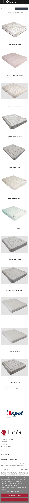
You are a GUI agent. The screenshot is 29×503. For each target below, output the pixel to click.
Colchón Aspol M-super (14, 136)
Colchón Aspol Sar (14, 351)
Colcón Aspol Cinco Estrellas (14, 75)
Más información (5, 491)
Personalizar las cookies (17, 491)
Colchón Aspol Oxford (14, 44)
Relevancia (7, 9)
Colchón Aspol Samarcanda (14, 290)
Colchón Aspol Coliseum (14, 106)
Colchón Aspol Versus (14, 259)
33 (17, 392)
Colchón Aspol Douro (14, 382)
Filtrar (21, 8)
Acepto (14, 499)
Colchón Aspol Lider (14, 167)
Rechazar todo (14, 495)
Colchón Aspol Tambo (14, 321)
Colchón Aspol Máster (14, 198)
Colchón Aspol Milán (14, 229)
